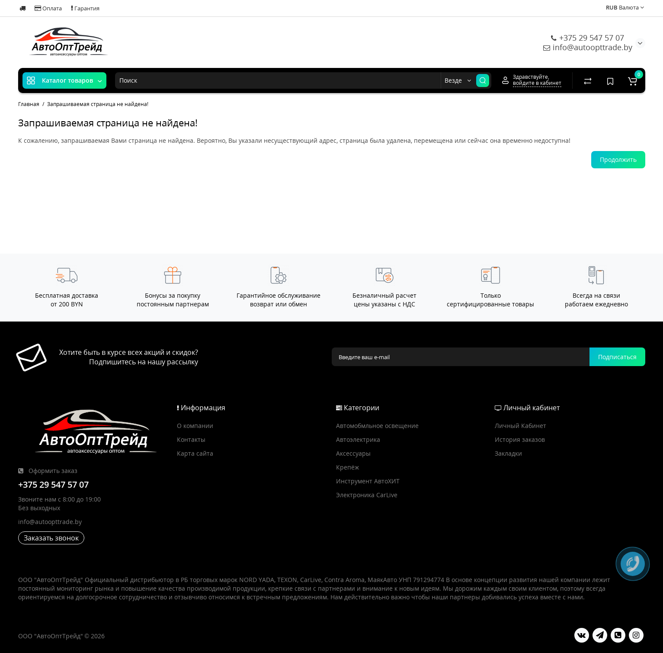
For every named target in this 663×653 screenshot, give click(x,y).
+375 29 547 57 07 (587, 37)
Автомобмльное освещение (377, 425)
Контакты (191, 439)
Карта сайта (195, 453)
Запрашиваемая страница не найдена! (97, 104)
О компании (195, 425)
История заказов (520, 439)
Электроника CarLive (366, 495)
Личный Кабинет (520, 425)
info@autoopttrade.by (587, 47)
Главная (28, 104)
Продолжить (618, 159)
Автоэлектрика (358, 439)
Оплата (48, 8)
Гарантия (85, 8)
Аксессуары (353, 453)
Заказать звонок (51, 538)
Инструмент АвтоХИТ (368, 481)
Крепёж (347, 467)
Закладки (508, 453)
